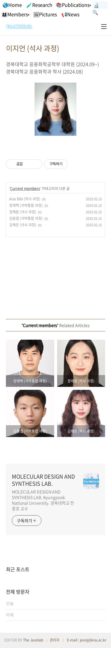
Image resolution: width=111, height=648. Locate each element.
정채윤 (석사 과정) (22, 212)
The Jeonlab (33, 640)
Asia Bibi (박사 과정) (24, 199)
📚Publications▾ (73, 4)
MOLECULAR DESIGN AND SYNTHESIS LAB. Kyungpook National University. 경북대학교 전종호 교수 (43, 500)
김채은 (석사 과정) (22, 225)
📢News (70, 14)
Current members (25, 188)
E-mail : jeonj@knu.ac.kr (87, 640)
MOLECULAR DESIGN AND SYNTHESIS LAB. (43, 480)
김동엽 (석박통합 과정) (26, 218)
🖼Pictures (45, 14)
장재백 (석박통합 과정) (26, 205)
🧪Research (39, 4)
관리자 (54, 640)
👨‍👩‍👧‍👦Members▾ (15, 14)
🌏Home (12, 4)
